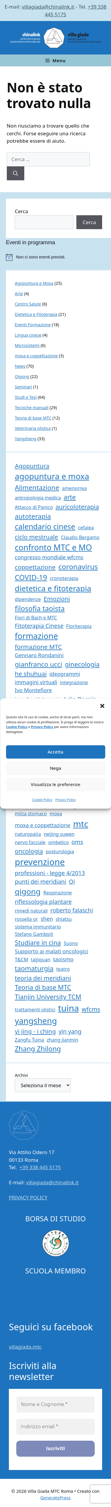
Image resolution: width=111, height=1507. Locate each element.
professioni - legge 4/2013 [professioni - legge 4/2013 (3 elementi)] (50, 873)
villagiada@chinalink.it (48, 6)
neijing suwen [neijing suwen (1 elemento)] (59, 834)
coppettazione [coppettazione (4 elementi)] (35, 567)
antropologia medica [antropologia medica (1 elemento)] (38, 497)
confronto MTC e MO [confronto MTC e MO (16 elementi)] (53, 547)
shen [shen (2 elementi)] (47, 918)
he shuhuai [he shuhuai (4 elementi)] (31, 673)
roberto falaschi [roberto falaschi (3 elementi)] (71, 910)
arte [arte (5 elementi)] (70, 497)
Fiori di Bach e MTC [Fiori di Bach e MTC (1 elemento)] (36, 617)
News (20, 366)
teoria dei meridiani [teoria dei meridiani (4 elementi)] (43, 978)
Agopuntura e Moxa (34, 283)
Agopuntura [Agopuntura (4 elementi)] (32, 466)
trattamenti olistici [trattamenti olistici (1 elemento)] (35, 1009)
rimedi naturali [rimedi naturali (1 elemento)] (31, 910)
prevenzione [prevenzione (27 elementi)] (40, 862)
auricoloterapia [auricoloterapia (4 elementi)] (77, 506)
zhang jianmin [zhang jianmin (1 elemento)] (62, 1040)
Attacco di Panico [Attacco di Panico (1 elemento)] (34, 507)
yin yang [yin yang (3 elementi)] (70, 1031)
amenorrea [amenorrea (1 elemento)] (74, 488)
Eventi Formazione (33, 324)
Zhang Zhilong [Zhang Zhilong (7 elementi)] (38, 1048)
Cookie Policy (17, 726)
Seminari (23, 387)
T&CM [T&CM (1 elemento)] (21, 959)
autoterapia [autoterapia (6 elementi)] (33, 516)
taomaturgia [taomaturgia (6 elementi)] (34, 968)
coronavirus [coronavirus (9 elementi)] (78, 566)
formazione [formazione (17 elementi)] (36, 635)
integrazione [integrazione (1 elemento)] (74, 682)
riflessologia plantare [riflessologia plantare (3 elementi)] (43, 902)
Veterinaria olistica (33, 428)
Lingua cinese (28, 335)
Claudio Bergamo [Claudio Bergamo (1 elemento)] (80, 537)
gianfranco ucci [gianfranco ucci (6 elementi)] (38, 664)
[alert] (58, 257)
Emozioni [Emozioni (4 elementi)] (57, 599)
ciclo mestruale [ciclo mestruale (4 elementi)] (36, 537)
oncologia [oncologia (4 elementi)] (29, 851)
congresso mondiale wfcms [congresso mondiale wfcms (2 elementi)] (49, 557)
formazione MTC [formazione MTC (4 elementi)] (38, 646)
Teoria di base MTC (33, 418)
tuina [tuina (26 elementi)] (68, 1008)
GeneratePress (55, 1497)
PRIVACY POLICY (28, 1197)
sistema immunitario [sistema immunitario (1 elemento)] (38, 926)
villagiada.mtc (25, 1346)
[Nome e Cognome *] (55, 1404)
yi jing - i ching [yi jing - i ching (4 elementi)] (35, 1031)
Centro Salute (28, 304)
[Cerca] (15, 173)
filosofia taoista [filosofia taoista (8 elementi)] (40, 608)
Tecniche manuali (32, 407)
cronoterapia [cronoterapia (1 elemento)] (64, 578)
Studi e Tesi (26, 397)
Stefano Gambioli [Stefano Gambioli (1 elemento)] (34, 934)
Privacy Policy (42, 726)
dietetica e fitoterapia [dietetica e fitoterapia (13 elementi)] (53, 588)
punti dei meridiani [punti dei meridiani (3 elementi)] (40, 882)
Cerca (21, 211)
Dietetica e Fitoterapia (36, 314)
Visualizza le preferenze (56, 784)
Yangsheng (25, 438)
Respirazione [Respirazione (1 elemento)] (58, 892)
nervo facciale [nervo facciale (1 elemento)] (30, 842)
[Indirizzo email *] (55, 1427)
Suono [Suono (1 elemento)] (71, 943)
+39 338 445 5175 (40, 1167)
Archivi (21, 1075)
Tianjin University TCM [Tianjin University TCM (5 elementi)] (48, 996)
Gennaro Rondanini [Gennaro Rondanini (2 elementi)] (39, 655)
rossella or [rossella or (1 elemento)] (26, 919)
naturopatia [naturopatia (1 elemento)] (28, 834)
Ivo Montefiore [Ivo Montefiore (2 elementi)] (33, 690)
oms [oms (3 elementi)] (77, 842)
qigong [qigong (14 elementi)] (28, 891)
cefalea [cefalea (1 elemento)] (86, 527)
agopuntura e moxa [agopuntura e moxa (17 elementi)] (52, 476)
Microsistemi (27, 345)
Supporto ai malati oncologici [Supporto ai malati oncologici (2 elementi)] (51, 951)
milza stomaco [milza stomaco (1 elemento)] (31, 813)
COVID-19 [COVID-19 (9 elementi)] (31, 577)
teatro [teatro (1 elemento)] (63, 969)
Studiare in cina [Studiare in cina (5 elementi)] (38, 942)
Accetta (55, 752)
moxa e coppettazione (36, 356)
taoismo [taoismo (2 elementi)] (63, 959)
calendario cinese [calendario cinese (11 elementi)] (45, 526)
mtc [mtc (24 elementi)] (80, 824)
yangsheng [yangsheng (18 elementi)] (36, 1020)
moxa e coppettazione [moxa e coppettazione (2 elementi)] (42, 825)
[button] (102, 706)
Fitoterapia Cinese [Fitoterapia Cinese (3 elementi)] (39, 626)
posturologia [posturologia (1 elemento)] (60, 851)
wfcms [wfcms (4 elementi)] (91, 1009)
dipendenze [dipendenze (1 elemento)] (28, 599)
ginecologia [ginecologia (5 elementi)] (82, 664)
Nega (55, 768)
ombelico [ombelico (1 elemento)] (58, 842)
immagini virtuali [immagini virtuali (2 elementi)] (36, 682)
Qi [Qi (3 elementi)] (72, 882)
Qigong (22, 376)
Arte (19, 293)
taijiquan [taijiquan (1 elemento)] (40, 959)
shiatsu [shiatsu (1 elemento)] (64, 919)
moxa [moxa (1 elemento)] (56, 813)
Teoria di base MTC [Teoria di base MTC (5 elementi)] (43, 987)
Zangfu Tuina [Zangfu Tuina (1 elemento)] (29, 1040)
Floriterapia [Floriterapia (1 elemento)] (79, 626)
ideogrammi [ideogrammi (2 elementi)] (64, 673)
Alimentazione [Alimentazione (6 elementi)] (37, 487)
